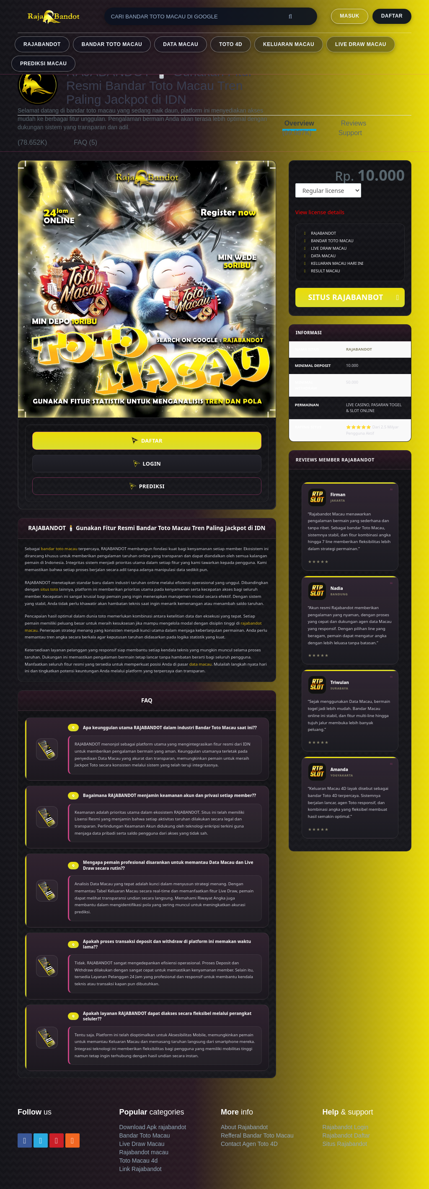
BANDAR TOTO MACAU (112, 44)
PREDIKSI (225, 440)
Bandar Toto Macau (144, 1089)
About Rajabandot (244, 1081)
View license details (319, 212)
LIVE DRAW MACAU (360, 44)
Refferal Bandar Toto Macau (257, 1089)
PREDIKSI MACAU (43, 64)
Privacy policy (160, 1165)
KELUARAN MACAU (288, 44)
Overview (299, 123)
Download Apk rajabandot (152, 1081)
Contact (28, 1165)
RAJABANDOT (42, 44)
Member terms (118, 1165)
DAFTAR (392, 16)
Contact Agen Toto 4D (249, 1098)
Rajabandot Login (346, 1081)
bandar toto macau (59, 503)
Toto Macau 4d (138, 1115)
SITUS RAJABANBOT (353, 297)
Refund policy (35, 1174)
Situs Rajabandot (345, 1098)
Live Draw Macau (142, 1098)
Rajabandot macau (144, 1106)
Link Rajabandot (140, 1123)
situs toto (49, 544)
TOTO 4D (230, 44)
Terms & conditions (68, 1165)
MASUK (349, 16)
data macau (200, 618)
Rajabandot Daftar (346, 1089)
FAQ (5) (85, 142)
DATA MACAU (180, 44)
